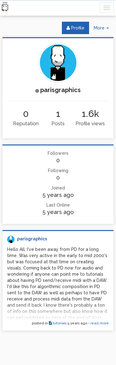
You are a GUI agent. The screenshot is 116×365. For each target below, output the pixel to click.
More (104, 29)
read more (99, 323)
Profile (75, 27)
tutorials (58, 323)
